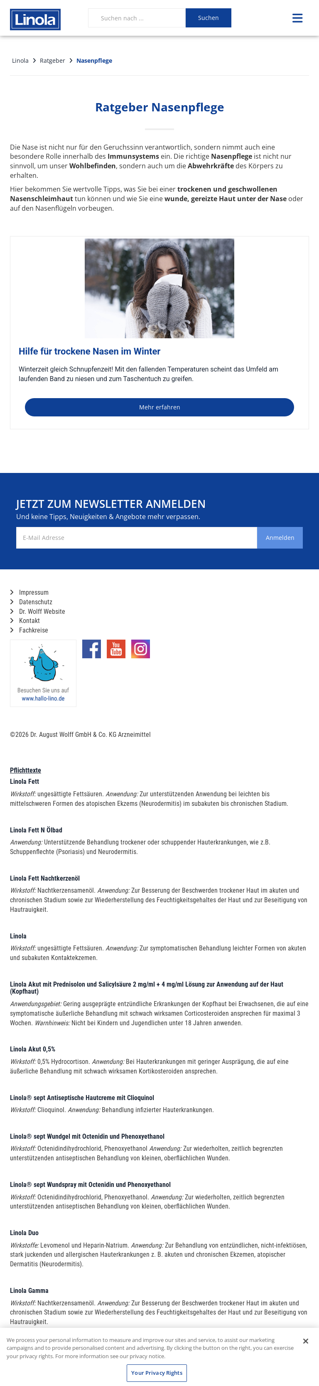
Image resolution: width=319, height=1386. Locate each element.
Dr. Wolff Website (37, 611)
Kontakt (25, 621)
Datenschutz (31, 602)
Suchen (208, 18)
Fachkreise (29, 630)
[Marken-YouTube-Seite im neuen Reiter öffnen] (116, 652)
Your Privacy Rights (156, 1372)
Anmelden (269, 538)
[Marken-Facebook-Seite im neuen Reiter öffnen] (91, 652)
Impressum (29, 592)
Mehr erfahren (159, 407)
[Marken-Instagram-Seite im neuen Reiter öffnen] (140, 652)
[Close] (306, 1341)
